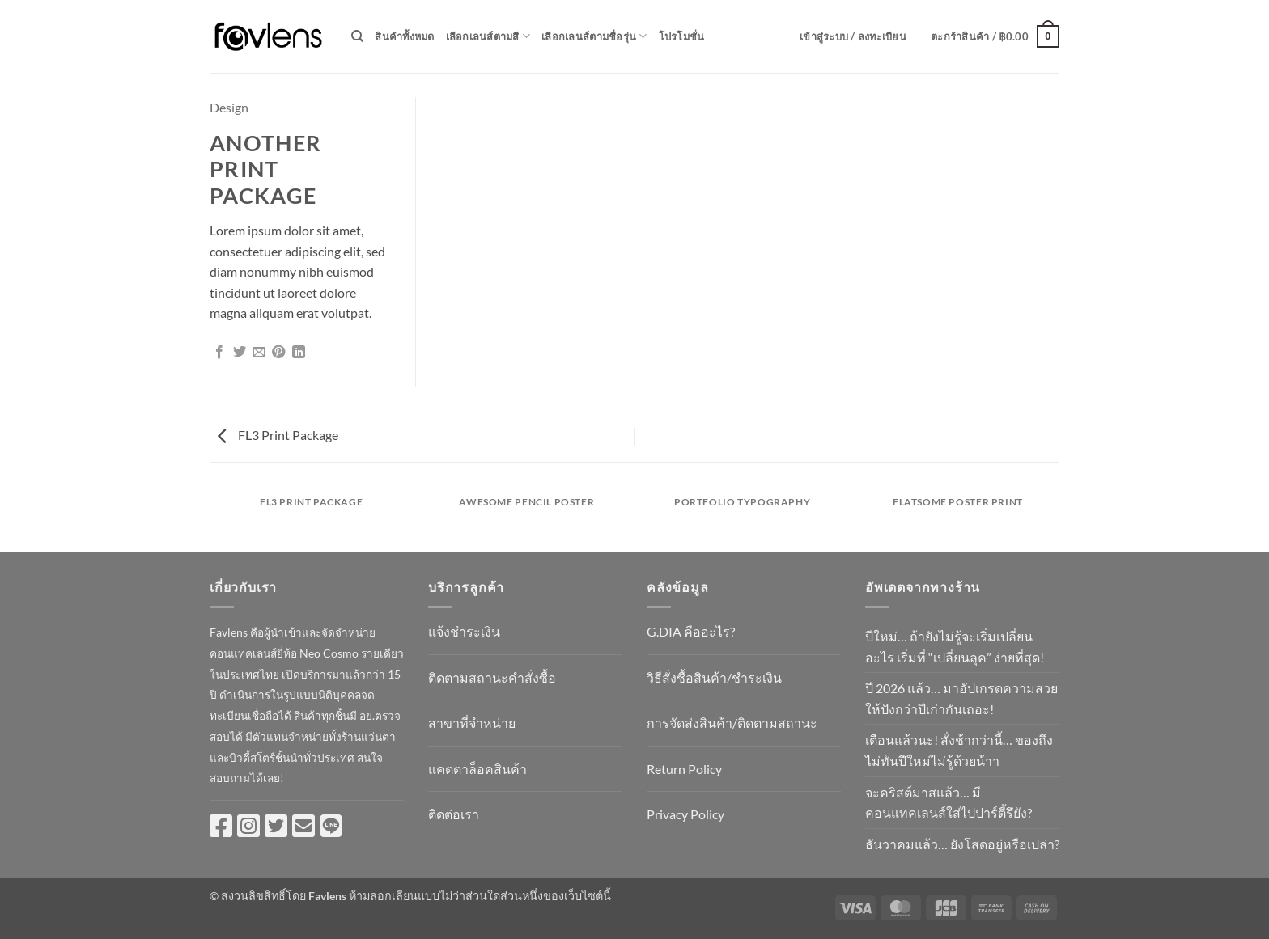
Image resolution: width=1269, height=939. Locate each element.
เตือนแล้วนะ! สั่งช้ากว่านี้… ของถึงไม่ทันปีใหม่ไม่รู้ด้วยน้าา (959, 750)
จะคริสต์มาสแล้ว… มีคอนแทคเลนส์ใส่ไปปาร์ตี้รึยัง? (948, 803)
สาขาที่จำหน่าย (472, 722)
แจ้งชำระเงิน (464, 631)
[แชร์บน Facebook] (219, 352)
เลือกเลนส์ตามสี (488, 36)
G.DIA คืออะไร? (691, 631)
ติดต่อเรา (453, 814)
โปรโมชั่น (682, 36)
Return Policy (684, 768)
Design (229, 107)
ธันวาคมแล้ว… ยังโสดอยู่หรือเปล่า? (962, 844)
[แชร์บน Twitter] (239, 352)
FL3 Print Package (278, 434)
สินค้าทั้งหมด (404, 36)
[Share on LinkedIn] (298, 352)
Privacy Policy (685, 814)
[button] (853, 36)
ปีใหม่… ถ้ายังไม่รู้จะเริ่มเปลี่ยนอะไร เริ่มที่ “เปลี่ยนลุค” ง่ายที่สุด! (954, 646)
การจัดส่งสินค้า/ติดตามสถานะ (732, 722)
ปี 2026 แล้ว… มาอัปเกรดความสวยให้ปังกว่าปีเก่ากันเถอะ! (961, 698)
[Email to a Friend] (259, 352)
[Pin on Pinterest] (278, 352)
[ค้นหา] (357, 36)
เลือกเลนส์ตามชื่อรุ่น (594, 36)
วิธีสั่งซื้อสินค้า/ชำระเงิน (714, 677)
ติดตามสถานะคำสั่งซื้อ (492, 677)
